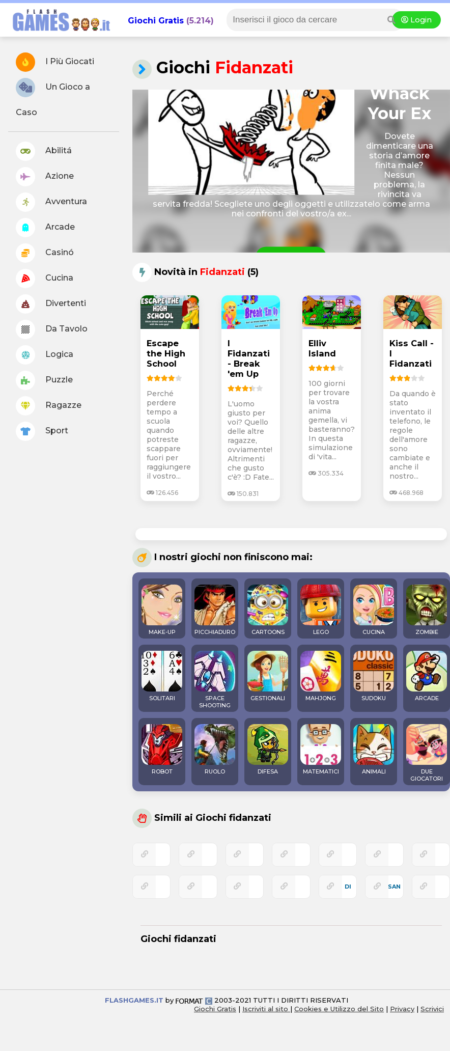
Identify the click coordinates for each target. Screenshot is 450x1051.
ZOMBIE (426, 610)
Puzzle (44, 380)
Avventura (51, 202)
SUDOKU (373, 676)
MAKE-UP (162, 610)
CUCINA (373, 610)
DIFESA (267, 749)
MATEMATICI (320, 749)
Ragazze (48, 406)
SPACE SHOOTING (214, 680)
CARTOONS (267, 610)
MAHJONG (320, 676)
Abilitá (44, 151)
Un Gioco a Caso (53, 97)
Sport (42, 431)
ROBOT (162, 749)
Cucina (44, 278)
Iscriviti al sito (266, 1009)
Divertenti (51, 304)
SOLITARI (162, 676)
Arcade (45, 227)
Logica (44, 355)
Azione (45, 176)
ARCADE (426, 676)
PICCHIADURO (214, 610)
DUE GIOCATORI (426, 753)
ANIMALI (373, 749)
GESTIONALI (267, 676)
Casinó (45, 253)
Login (416, 19)
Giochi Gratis (156, 20)
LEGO (320, 610)
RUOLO (214, 749)
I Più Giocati (55, 62)
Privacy (402, 1009)
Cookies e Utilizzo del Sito (339, 1009)
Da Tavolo (52, 329)
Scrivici (432, 1009)
